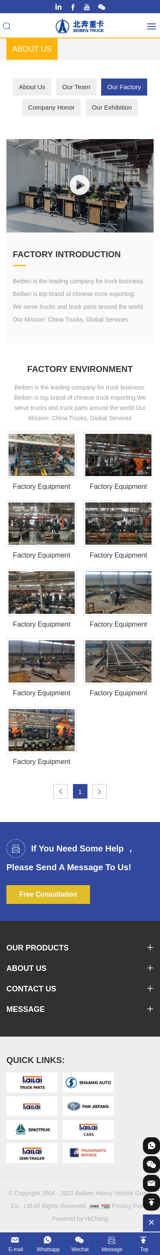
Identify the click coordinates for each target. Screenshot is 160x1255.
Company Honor (51, 107)
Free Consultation (48, 894)
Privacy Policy (130, 1206)
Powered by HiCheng (80, 1218)
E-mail (16, 1249)
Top (144, 1249)
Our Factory (124, 86)
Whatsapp (48, 1249)
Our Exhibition (112, 107)
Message (112, 1249)
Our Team (76, 86)
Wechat (79, 1249)
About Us (32, 86)
